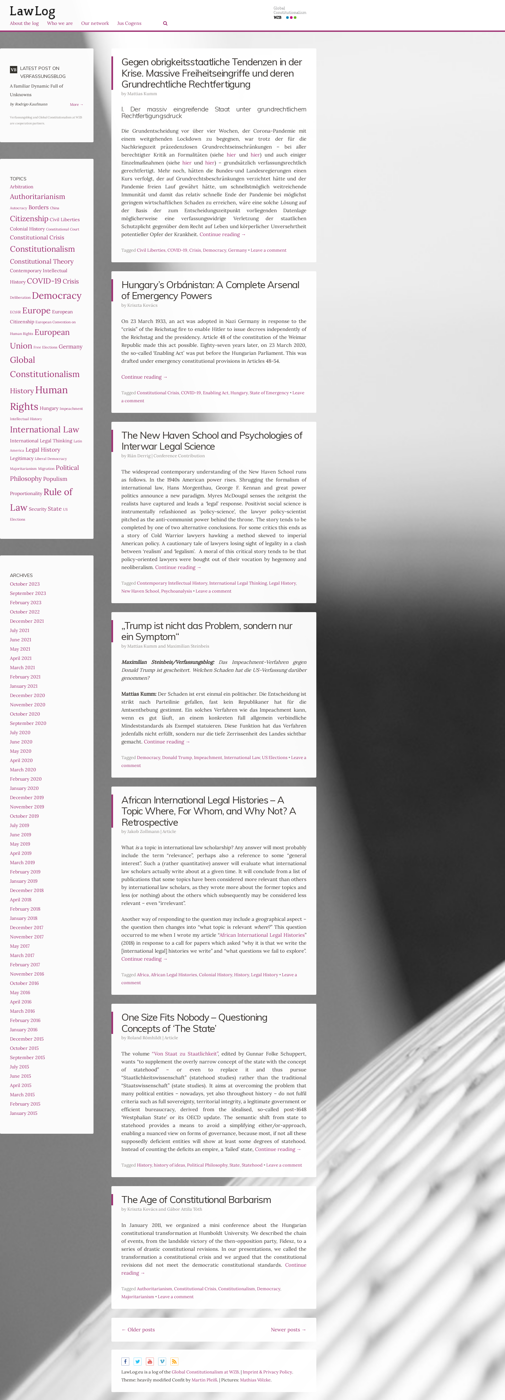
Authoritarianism (154, 1289)
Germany (237, 250)
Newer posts (288, 1329)
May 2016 (20, 992)
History (241, 975)
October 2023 (25, 584)
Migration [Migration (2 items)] (46, 468)
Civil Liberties (151, 250)
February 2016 (25, 1020)
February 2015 (25, 1104)
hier (231, 155)
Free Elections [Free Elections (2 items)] (45, 347)
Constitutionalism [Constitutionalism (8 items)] (42, 249)
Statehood (252, 1165)
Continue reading (223, 234)
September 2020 (28, 723)
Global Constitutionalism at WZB (205, 1372)
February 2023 (25, 602)
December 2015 (27, 1039)
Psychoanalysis (176, 591)
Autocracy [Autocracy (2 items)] (18, 208)
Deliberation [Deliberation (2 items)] (20, 297)
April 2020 (21, 760)
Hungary (239, 393)
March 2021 (22, 667)
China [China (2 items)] (54, 208)
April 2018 (21, 900)
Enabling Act (215, 393)
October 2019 (24, 816)
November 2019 (27, 807)
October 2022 (25, 612)
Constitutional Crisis (158, 393)
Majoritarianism (137, 1297)
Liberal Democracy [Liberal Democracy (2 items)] (51, 458)
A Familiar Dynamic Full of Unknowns (36, 90)
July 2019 (19, 825)
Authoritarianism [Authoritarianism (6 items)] (37, 196)
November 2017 (26, 937)
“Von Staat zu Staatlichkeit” (185, 1053)
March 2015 (22, 1095)
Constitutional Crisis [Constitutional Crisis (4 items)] (37, 237)
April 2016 (21, 1002)
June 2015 (20, 1076)
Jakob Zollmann (143, 831)
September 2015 (27, 1057)
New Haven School (140, 591)
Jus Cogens (129, 23)
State (234, 1165)
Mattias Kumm (142, 93)
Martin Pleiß (204, 1380)
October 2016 (24, 983)
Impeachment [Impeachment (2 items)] (71, 408)
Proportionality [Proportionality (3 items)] (26, 493)
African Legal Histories (174, 975)
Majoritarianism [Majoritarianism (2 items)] (23, 468)
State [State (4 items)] (55, 508)
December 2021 (27, 621)
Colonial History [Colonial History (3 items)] (27, 229)
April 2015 (21, 1085)
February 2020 (26, 779)
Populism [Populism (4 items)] (55, 478)
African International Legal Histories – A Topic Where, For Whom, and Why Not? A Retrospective (208, 811)
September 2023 (28, 593)
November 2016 (27, 974)
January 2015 (23, 1113)
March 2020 (23, 770)
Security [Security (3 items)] (37, 509)
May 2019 (20, 844)
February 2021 (25, 677)
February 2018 (25, 909)
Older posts (138, 1329)
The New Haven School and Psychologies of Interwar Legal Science (211, 440)
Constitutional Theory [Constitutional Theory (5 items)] (42, 261)
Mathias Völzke (255, 1380)
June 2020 (21, 742)
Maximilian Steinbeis (188, 646)
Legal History (282, 583)
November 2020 (27, 705)
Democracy (214, 250)
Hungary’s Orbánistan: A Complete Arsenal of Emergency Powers (210, 290)
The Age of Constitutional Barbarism (196, 1199)
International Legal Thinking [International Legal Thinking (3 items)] (41, 441)
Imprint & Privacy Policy (267, 1372)
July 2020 (20, 732)
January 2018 (23, 918)
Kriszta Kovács (142, 305)
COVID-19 (177, 250)
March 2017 (22, 955)
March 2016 (22, 1011)
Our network (95, 23)
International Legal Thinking (238, 583)
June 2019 (20, 835)
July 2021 (19, 630)
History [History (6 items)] (22, 390)
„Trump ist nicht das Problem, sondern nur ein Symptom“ (206, 631)
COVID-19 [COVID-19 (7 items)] (44, 281)
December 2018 (27, 890)
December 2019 (27, 797)
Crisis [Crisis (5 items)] (71, 281)
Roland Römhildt (144, 1038)
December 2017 (26, 927)
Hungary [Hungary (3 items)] (49, 408)
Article (169, 831)
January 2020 (24, 788)
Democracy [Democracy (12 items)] (57, 295)
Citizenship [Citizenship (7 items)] (29, 218)
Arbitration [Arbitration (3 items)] (21, 187)
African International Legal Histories (262, 935)
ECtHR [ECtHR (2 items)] (15, 312)
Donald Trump (177, 757)
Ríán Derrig (139, 456)
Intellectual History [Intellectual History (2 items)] (26, 418)
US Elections (274, 757)
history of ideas (169, 1165)
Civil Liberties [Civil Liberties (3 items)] (65, 220)
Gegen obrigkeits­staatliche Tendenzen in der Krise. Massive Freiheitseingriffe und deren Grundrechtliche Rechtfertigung (211, 73)
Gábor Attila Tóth (184, 1209)
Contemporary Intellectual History (172, 583)
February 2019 (25, 872)
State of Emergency (269, 393)
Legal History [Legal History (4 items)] (43, 449)
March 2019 (22, 862)
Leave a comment (268, 250)
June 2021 (20, 640)
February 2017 (25, 965)
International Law (242, 757)
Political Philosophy (207, 1165)
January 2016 (23, 1030)
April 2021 (21, 658)
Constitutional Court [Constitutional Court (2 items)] (62, 229)
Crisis (195, 250)
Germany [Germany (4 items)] (71, 346)
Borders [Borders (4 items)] (39, 207)
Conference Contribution (179, 456)
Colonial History (215, 975)
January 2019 (23, 881)
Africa (143, 975)
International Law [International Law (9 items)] (44, 429)
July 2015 (19, 1067)
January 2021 (23, 686)
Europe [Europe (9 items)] (36, 310)
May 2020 (21, 751)
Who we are (60, 23)
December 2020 (27, 695)
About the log (24, 23)
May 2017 (20, 946)
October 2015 (24, 1048)
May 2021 (20, 649)
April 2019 (21, 853)
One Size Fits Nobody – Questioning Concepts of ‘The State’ (194, 1022)
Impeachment (208, 757)
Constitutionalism (236, 1289)
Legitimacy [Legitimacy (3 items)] (21, 458)
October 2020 (25, 714)
